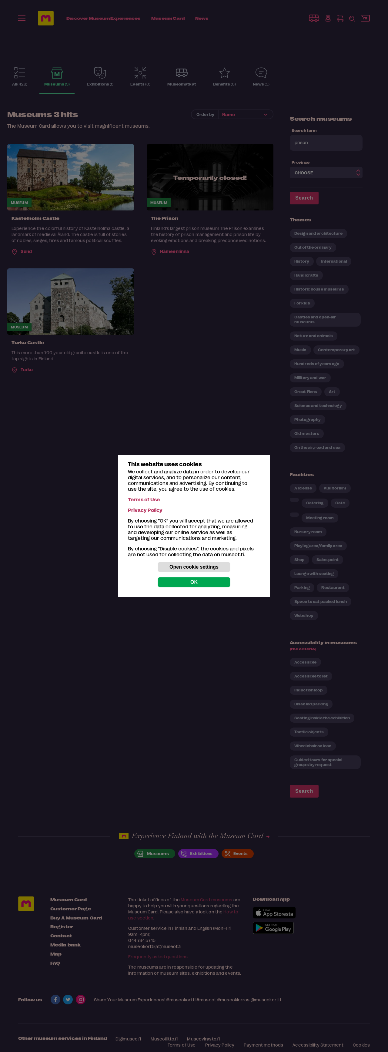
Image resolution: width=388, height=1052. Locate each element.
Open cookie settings (194, 567)
